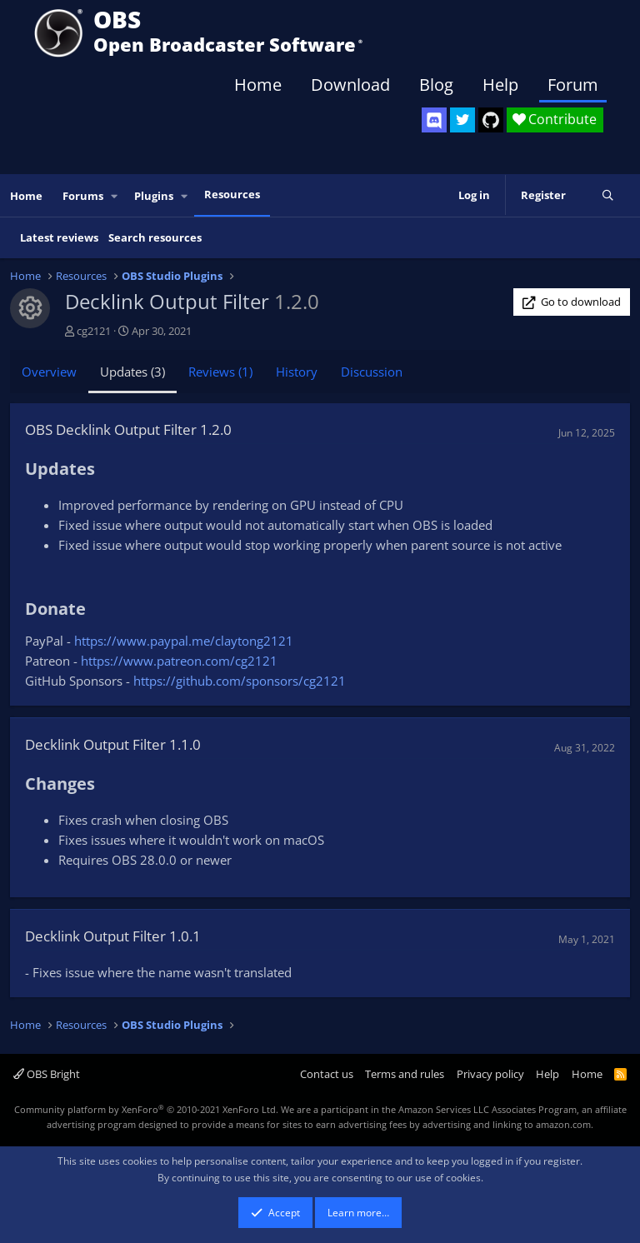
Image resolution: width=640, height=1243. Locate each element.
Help (500, 84)
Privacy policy (490, 1073)
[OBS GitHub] (490, 119)
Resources (232, 194)
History (297, 371)
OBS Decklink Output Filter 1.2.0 (128, 429)
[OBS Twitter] (462, 119)
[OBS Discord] (434, 119)
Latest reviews (59, 237)
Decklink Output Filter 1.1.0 (113, 744)
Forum (573, 84)
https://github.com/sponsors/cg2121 (239, 680)
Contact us (326, 1073)
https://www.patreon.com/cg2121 (179, 660)
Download (350, 84)
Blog (436, 84)
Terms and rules (404, 1073)
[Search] (608, 196)
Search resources (155, 237)
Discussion (371, 371)
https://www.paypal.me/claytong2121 (183, 640)
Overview (49, 371)
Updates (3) (132, 371)
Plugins (153, 195)
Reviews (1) (220, 371)
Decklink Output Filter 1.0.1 (113, 936)
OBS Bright (46, 1073)
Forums (82, 195)
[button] (115, 196)
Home (258, 84)
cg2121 (94, 330)
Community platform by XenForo (146, 1109)
